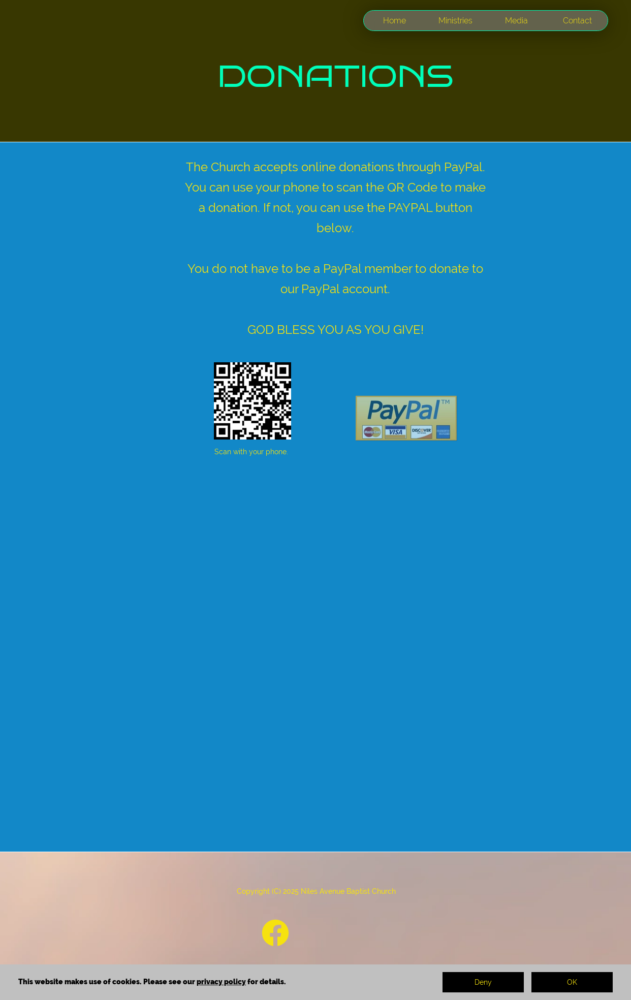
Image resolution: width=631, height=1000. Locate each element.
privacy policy (221, 982)
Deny (483, 982)
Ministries (455, 20)
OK (572, 982)
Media (516, 20)
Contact (577, 20)
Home (394, 20)
